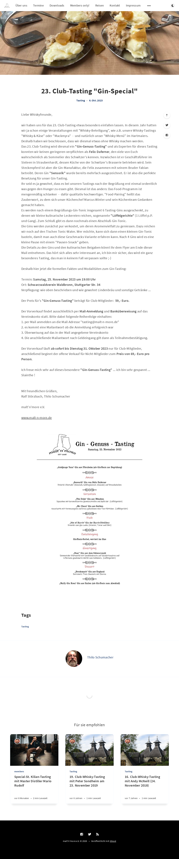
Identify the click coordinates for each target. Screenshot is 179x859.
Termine (38, 5)
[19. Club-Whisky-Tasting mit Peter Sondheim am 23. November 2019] (89, 789)
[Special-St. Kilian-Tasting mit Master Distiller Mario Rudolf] (34, 789)
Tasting (80, 100)
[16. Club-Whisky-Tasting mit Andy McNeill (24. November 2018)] (145, 789)
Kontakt (115, 5)
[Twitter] (167, 125)
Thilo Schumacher (100, 657)
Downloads (57, 5)
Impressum (133, 5)
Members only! (80, 5)
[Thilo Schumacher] (74, 658)
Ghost (113, 841)
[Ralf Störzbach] (17, 741)
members (19, 771)
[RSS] (97, 834)
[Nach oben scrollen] (167, 115)
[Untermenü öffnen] (149, 5)
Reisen (99, 5)
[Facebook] (167, 135)
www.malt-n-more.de (36, 417)
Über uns (21, 5)
